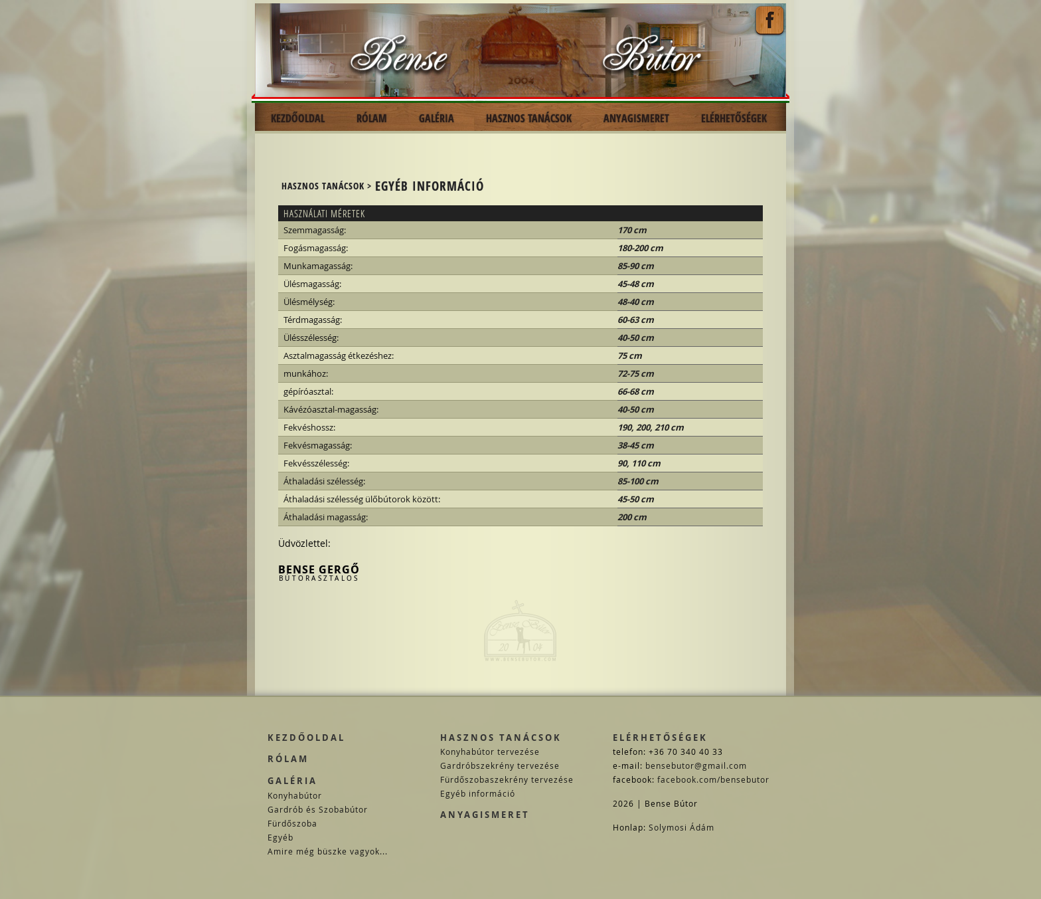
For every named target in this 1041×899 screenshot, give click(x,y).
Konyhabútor (295, 795)
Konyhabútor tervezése (490, 751)
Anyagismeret (485, 815)
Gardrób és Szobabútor (318, 809)
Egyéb (280, 837)
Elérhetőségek (660, 738)
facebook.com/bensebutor (713, 779)
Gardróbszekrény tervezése (500, 765)
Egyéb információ (477, 793)
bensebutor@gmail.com (696, 765)
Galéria (292, 781)
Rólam (288, 759)
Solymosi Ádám (681, 827)
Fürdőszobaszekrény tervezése (507, 779)
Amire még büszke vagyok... (328, 851)
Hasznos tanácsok (501, 738)
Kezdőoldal (306, 738)
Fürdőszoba (292, 823)
